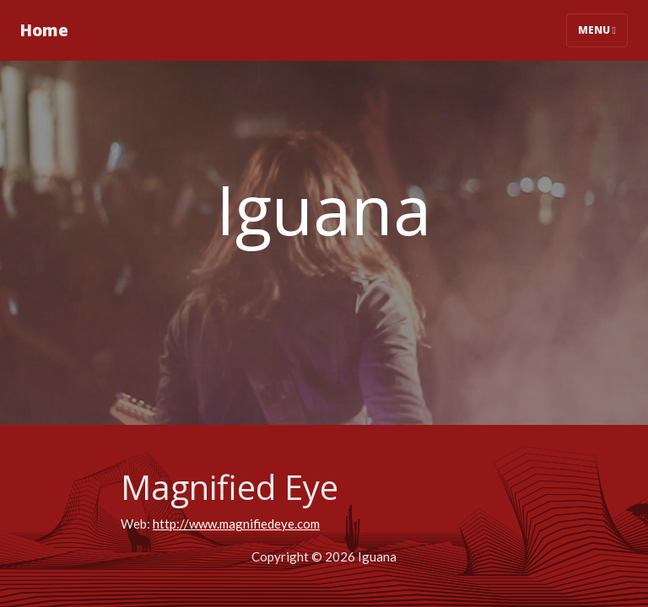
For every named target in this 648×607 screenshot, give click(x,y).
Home (44, 29)
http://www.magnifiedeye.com (236, 523)
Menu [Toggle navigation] (597, 30)
